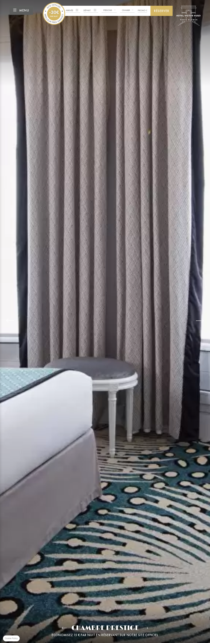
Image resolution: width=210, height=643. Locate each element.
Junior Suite (145, 628)
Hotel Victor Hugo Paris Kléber (54, 13)
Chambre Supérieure (64, 628)
